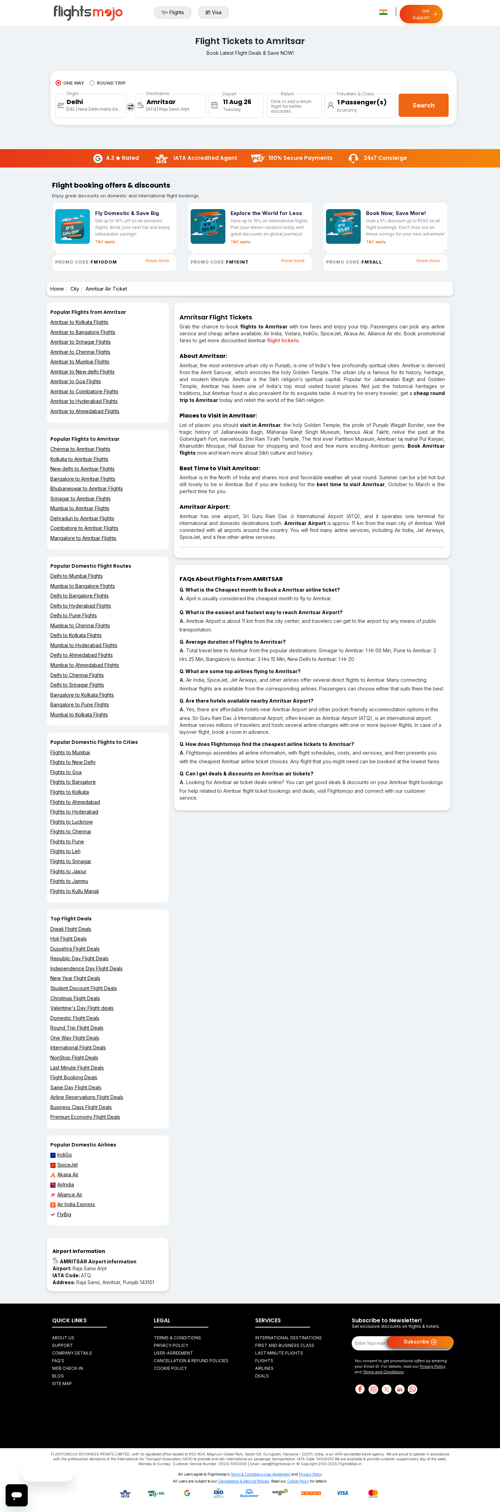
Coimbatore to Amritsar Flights (84, 528)
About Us (63, 1337)
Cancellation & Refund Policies (191, 1360)
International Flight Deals (78, 1047)
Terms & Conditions (177, 1337)
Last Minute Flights (279, 1353)
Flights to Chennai (70, 831)
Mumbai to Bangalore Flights (82, 586)
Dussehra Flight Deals (75, 949)
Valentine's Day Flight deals (82, 1008)
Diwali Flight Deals (70, 929)
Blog (58, 1375)
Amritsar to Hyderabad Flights (84, 401)
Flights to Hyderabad (74, 812)
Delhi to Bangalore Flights (79, 596)
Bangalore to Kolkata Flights (82, 695)
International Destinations (288, 1337)
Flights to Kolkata (69, 792)
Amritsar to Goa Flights (75, 381)
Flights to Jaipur (68, 871)
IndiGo (61, 1155)
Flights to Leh (65, 851)
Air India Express (72, 1204)
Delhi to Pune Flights (73, 615)
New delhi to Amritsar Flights (82, 469)
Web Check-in (67, 1368)
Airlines (264, 1368)
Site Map (62, 1383)
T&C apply (105, 241)
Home (57, 289)
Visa (214, 12)
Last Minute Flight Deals (77, 1068)
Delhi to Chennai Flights (77, 675)
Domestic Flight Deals (74, 1018)
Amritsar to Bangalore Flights (82, 332)
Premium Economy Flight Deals (85, 1117)
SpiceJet (64, 1165)
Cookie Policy (170, 1368)
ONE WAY (70, 83)
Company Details (72, 1353)
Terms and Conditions (383, 1371)
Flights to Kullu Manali (74, 891)
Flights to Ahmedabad (75, 802)
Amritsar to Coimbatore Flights (84, 391)
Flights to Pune (67, 841)
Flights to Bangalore (73, 782)
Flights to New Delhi (72, 762)
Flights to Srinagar (70, 861)
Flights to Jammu (69, 881)
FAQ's (58, 1360)
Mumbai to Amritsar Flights (79, 508)
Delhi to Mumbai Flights (76, 576)
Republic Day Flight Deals (79, 958)
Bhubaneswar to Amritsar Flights (86, 488)
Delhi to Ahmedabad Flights (81, 655)
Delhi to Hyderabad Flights (80, 606)
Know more (157, 260)
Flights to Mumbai (70, 752)
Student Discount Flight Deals (83, 988)
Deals (262, 1375)
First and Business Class (284, 1345)
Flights (172, 12)
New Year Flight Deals (75, 978)
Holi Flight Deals (68, 939)
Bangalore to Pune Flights (79, 704)
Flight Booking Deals (73, 1077)
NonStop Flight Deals (74, 1057)
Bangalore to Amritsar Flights (82, 479)
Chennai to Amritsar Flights (80, 449)
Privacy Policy (171, 1345)
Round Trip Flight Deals (76, 1028)
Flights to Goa (66, 772)
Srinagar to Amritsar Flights (80, 498)
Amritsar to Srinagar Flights (80, 342)
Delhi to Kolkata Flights (76, 635)
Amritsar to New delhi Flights (82, 372)
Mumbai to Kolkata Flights (79, 715)
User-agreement (173, 1353)
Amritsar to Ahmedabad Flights (84, 411)
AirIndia (62, 1185)
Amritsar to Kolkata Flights (79, 322)
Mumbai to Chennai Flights (80, 625)
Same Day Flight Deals (75, 1087)
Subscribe (420, 1342)
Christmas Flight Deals (75, 998)
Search (423, 105)
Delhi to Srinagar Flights (77, 685)
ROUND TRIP (107, 83)
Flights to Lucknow (71, 822)
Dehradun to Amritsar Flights (82, 518)
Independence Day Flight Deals (86, 968)
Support (62, 1345)
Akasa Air (64, 1174)
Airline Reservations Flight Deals (86, 1097)
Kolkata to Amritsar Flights (79, 459)
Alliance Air (66, 1195)
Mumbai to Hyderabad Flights (83, 645)
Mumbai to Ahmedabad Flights (84, 665)
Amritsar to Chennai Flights (80, 352)
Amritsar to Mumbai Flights (79, 361)
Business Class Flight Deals (81, 1107)
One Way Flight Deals (74, 1038)
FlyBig (60, 1214)
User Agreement (277, 1474)
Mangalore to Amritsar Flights (83, 538)
